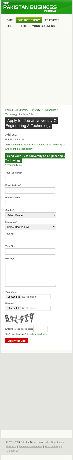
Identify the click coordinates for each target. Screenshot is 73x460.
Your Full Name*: (13, 173)
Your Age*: (10, 234)
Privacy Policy (52, 446)
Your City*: (10, 246)
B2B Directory (20, 110)
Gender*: (9, 210)
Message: (10, 258)
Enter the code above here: (19, 329)
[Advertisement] (36, 67)
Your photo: (11, 292)
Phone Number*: (13, 197)
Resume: (9, 303)
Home (8, 110)
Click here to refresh (36, 334)
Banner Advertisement (30, 446)
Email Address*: (13, 185)
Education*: (11, 222)
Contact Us (12, 450)
